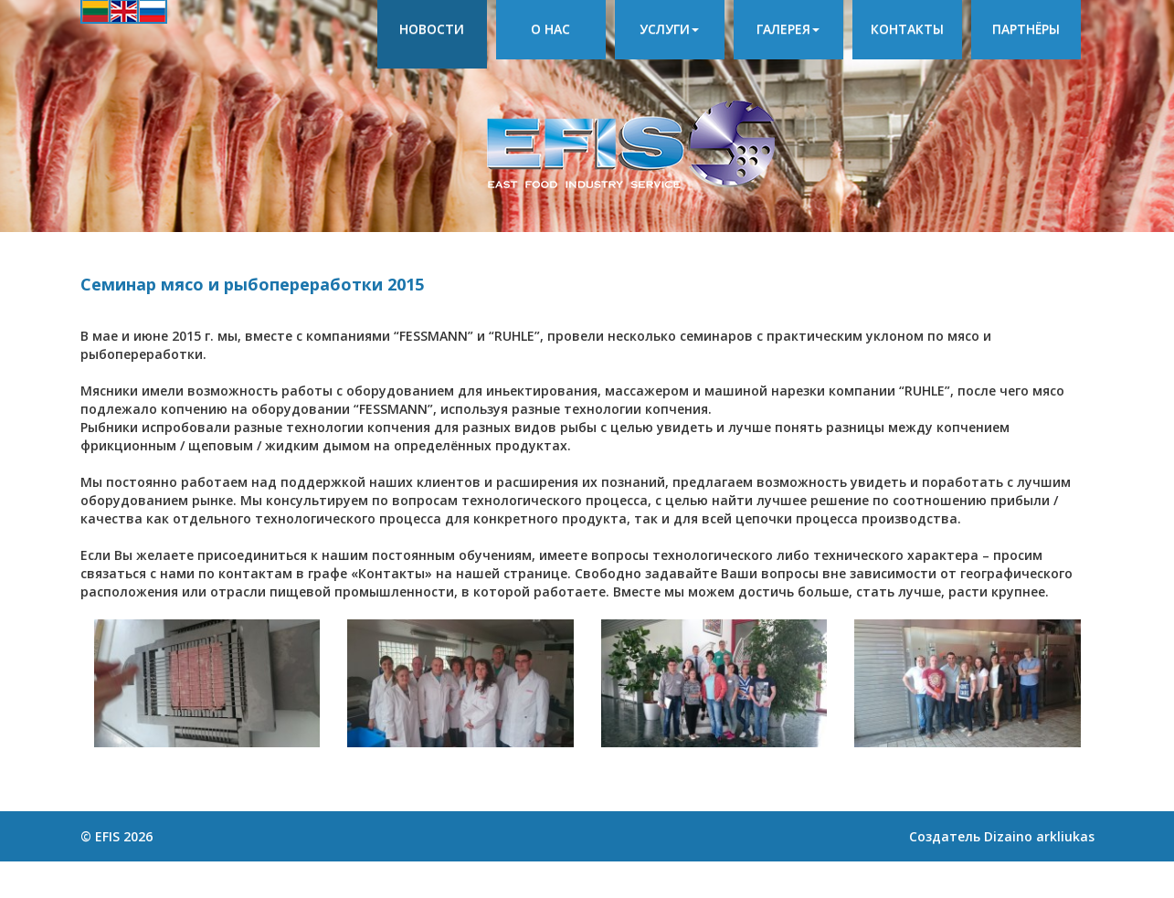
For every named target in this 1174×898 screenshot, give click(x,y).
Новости (431, 28)
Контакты (907, 28)
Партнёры (1026, 28)
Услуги (669, 28)
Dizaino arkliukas (1039, 836)
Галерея (788, 28)
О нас (550, 28)
